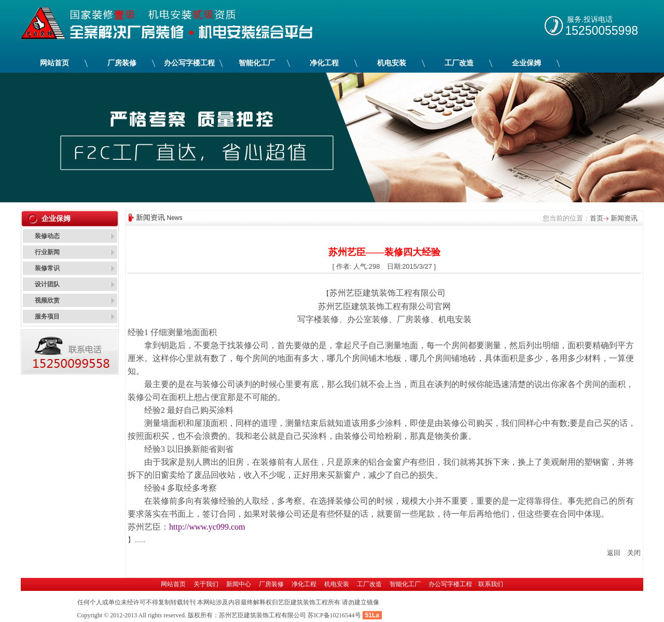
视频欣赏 (47, 300)
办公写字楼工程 (189, 63)
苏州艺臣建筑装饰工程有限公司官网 (384, 306)
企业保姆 (526, 63)
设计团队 (47, 284)
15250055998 (601, 30)
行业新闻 (47, 252)
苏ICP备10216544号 (334, 615)
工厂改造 (459, 63)
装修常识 (47, 268)
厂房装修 (121, 63)
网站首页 (54, 63)
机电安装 (391, 63)
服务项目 (47, 316)
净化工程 (324, 63)
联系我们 (490, 584)
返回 (613, 553)
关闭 (634, 553)
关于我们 (205, 584)
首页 (596, 218)
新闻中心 (238, 584)
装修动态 (47, 236)
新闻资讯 (623, 218)
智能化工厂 (257, 63)
